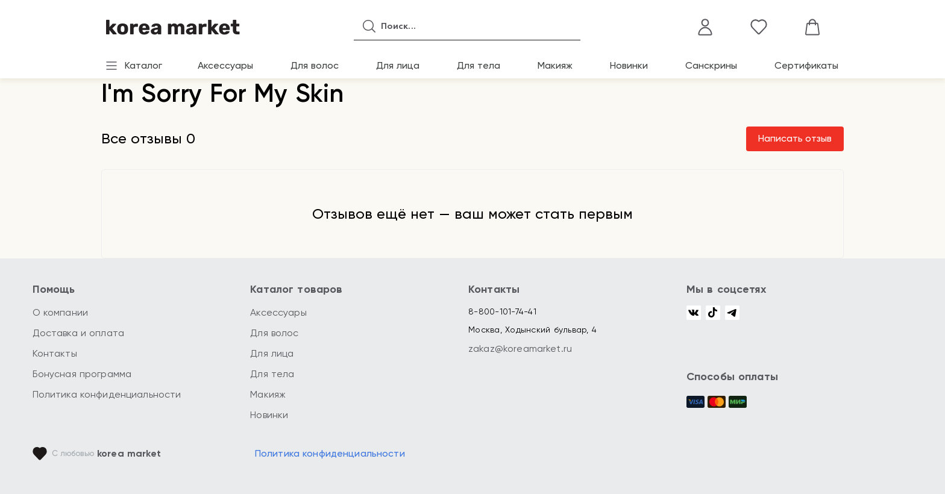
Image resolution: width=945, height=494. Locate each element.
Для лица (397, 65)
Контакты (55, 353)
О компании (61, 312)
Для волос (314, 65)
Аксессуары (225, 65)
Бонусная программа (82, 374)
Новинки (629, 65)
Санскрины (711, 65)
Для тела (478, 65)
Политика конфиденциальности (107, 394)
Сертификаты (806, 65)
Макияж (555, 65)
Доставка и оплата (79, 333)
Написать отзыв (795, 138)
